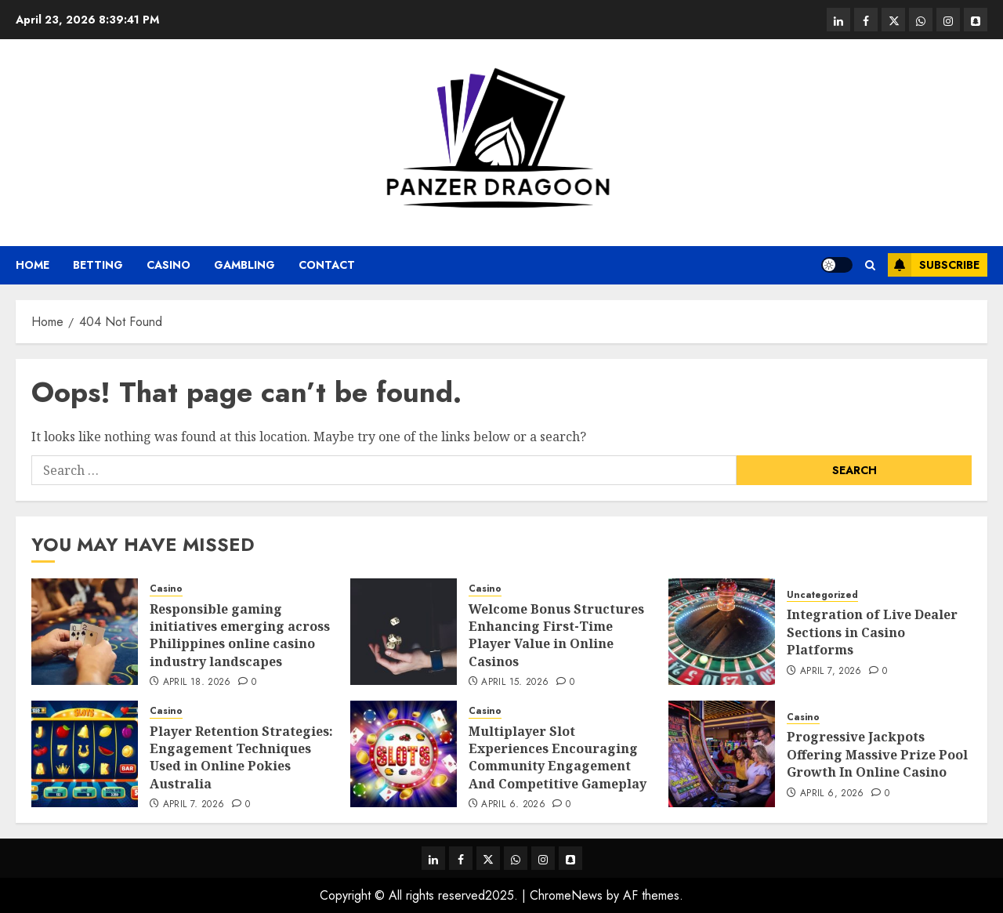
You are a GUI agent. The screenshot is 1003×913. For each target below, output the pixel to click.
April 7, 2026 (831, 671)
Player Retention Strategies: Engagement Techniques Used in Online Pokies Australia (241, 757)
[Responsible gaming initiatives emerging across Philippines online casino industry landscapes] (84, 631)
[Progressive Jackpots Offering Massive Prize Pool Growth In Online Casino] (721, 754)
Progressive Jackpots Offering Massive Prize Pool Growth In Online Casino (877, 754)
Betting (98, 265)
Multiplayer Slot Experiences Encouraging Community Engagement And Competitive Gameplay (557, 757)
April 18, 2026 (197, 682)
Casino (168, 265)
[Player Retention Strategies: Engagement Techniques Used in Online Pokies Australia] (84, 754)
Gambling (244, 265)
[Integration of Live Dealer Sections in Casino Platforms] (721, 631)
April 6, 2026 (513, 805)
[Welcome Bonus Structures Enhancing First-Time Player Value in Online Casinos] (403, 631)
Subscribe (933, 265)
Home (32, 265)
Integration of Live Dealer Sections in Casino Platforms (872, 632)
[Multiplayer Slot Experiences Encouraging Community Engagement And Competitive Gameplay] (403, 754)
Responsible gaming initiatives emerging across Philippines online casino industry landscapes (240, 635)
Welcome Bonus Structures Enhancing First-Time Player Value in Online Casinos (556, 635)
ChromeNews (566, 895)
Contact (327, 265)
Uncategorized (822, 595)
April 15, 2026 (515, 682)
